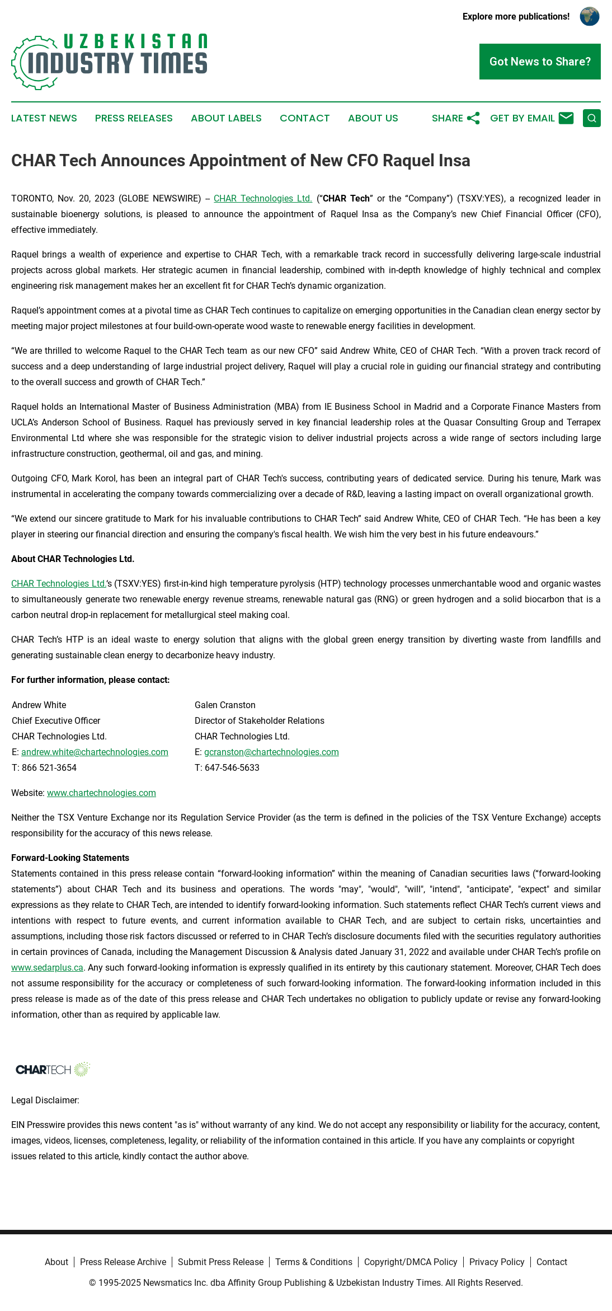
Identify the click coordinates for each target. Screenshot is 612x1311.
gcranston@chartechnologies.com (271, 752)
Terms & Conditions (313, 1262)
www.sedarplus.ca (47, 967)
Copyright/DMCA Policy (411, 1262)
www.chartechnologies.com (101, 793)
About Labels (226, 118)
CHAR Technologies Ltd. (263, 198)
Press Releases (134, 118)
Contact (305, 118)
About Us (373, 118)
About (56, 1262)
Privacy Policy (497, 1262)
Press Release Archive (123, 1262)
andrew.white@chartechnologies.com (94, 752)
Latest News (44, 118)
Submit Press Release (220, 1262)
